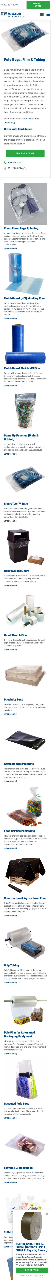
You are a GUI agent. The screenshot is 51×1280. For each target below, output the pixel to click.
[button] (41, 14)
